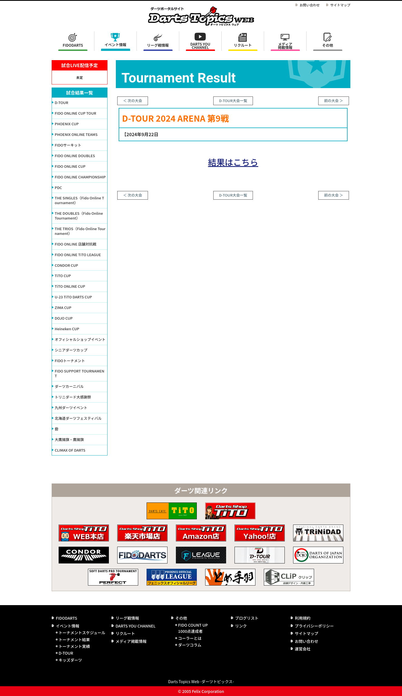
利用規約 (302, 618)
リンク (241, 626)
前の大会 (331, 100)
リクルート (243, 45)
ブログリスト (247, 618)
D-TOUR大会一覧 (233, 100)
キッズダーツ (70, 660)
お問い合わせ (310, 5)
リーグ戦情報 (127, 618)
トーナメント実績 (74, 646)
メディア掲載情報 (285, 45)
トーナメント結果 (74, 639)
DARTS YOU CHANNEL (200, 45)
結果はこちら (233, 162)
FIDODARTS (73, 45)
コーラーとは (190, 638)
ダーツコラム (189, 645)
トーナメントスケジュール (82, 632)
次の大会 (135, 100)
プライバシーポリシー (314, 626)
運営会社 (302, 649)
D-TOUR (66, 653)
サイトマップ (340, 5)
